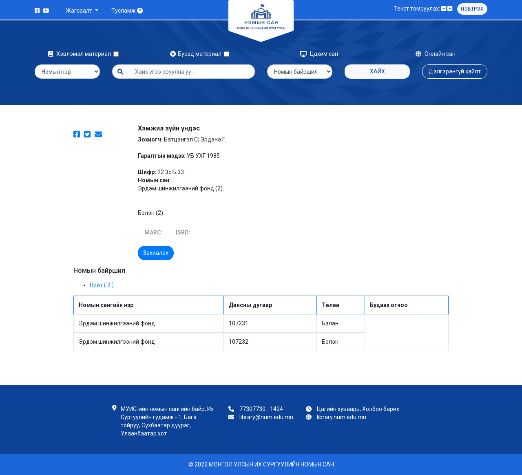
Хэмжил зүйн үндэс (169, 128)
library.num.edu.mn (341, 417)
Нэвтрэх (472, 9)
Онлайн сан (436, 54)
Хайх (377, 71)
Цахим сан (319, 54)
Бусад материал (197, 54)
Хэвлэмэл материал (80, 54)
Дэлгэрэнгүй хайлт (455, 71)
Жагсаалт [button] (79, 10)
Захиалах (155, 253)
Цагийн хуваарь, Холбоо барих (358, 409)
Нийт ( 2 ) (102, 285)
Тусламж (127, 10)
